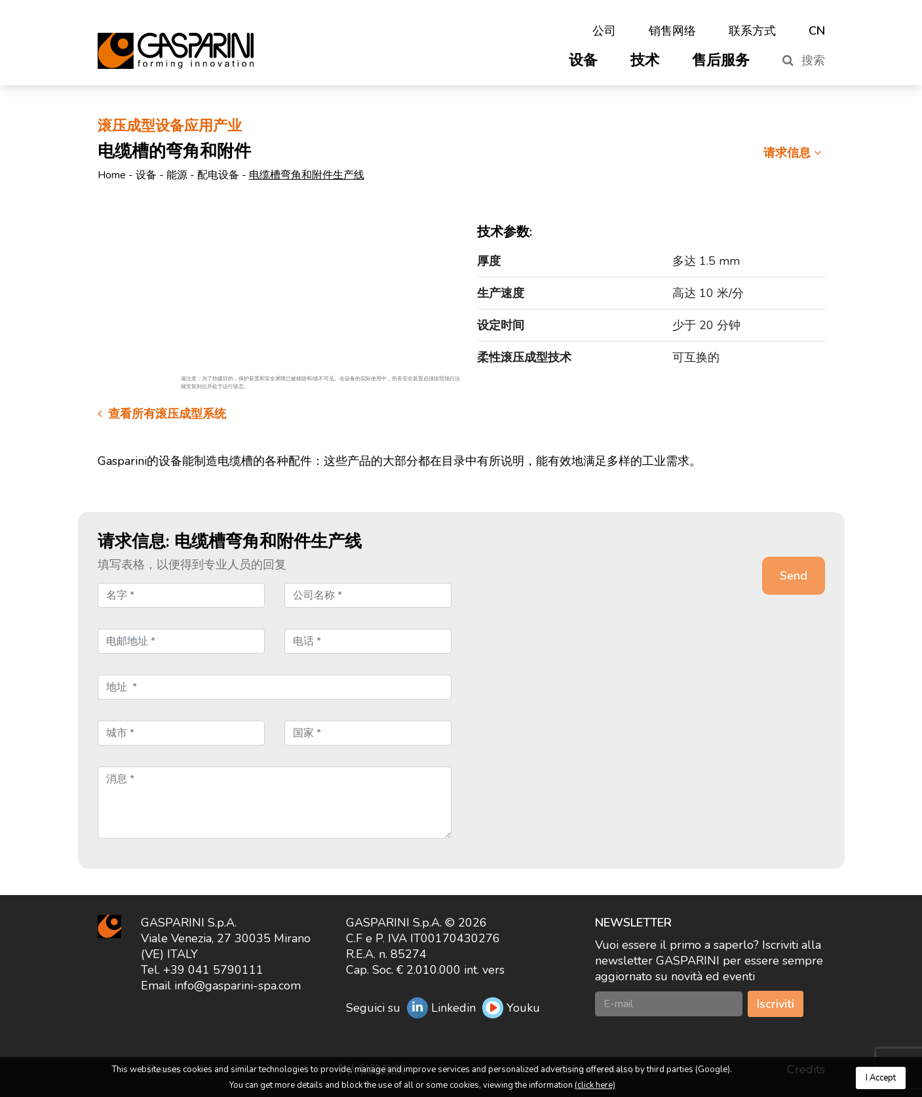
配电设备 (218, 175)
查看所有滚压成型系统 (162, 414)
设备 (583, 60)
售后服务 (721, 60)
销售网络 (672, 31)
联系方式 (752, 31)
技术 (644, 60)
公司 (604, 31)
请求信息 (794, 153)
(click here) (595, 1085)
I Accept (881, 1078)
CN (817, 31)
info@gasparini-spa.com (237, 985)
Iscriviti (775, 1004)
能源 (176, 175)
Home (112, 175)
